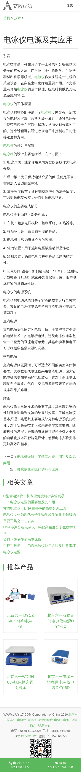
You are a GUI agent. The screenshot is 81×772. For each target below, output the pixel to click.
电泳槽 (46, 112)
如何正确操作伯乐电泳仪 (22, 539)
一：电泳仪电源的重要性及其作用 (29, 502)
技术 (17, 18)
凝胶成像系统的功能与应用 (38, 469)
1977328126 (29, 736)
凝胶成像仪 (45, 720)
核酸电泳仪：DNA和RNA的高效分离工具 (34, 508)
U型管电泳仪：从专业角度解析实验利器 (34, 496)
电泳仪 (39, 77)
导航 (70, 5)
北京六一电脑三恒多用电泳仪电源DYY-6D (60, 682)
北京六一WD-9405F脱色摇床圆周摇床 (20, 682)
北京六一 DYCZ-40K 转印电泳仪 (20, 621)
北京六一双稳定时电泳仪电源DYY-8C (60, 621)
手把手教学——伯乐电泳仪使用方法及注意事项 (39, 546)
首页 (6, 18)
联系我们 (44, 725)
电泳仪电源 (12, 552)
